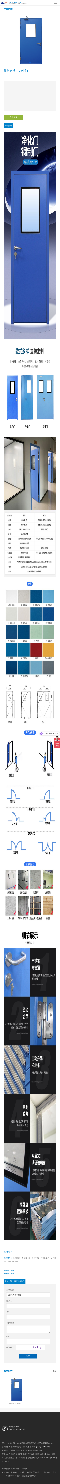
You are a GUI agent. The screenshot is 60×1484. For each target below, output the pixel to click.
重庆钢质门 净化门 (18, 1472)
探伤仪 (24, 1469)
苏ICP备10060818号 (42, 1447)
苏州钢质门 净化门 (34, 1472)
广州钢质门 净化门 (13, 1476)
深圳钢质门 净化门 (29, 1476)
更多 (54, 1371)
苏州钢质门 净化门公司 (41, 1258)
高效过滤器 (9, 1458)
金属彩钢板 (15, 1469)
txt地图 (6, 1461)
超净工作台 (45, 1454)
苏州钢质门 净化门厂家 (21, 1258)
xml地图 (49, 1458)
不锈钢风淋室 (34, 1454)
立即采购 (13, 117)
